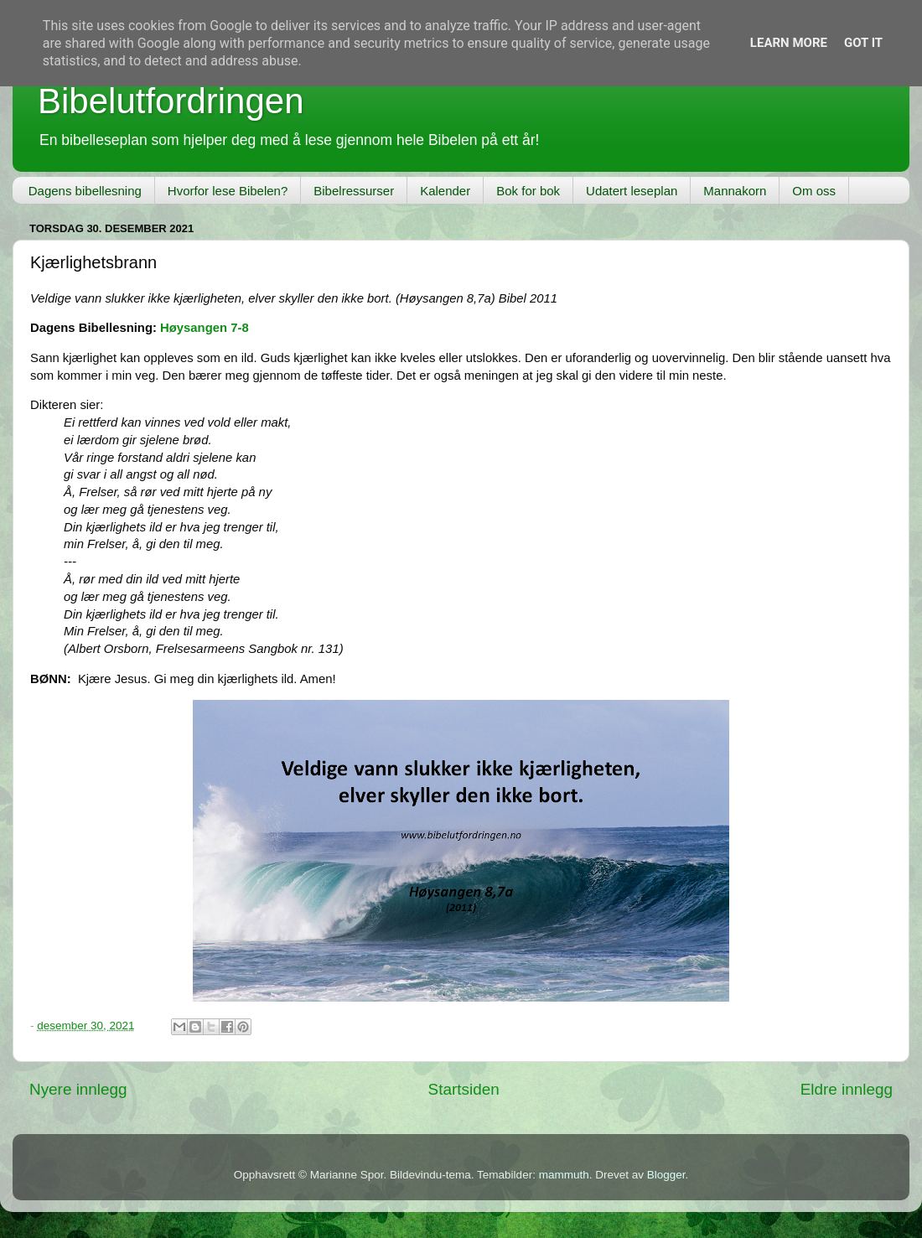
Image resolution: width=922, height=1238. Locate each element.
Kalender (445, 191)
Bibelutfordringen (171, 101)
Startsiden (464, 1089)
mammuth (564, 1174)
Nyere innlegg (78, 1089)
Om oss (814, 191)
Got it (863, 42)
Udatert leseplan (631, 191)
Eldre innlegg (846, 1089)
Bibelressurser (353, 191)
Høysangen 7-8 (204, 327)
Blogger (666, 1174)
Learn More (788, 42)
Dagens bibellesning (85, 191)
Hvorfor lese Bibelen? (227, 191)
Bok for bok (528, 191)
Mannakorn (734, 191)
